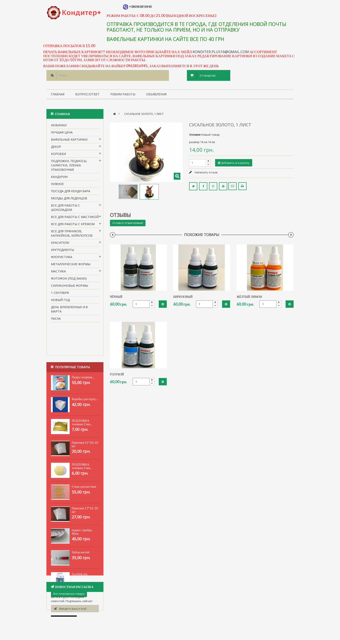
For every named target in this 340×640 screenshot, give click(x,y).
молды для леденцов (69, 200)
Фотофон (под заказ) (69, 280)
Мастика (58, 273)
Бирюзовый (183, 296)
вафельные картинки (69, 141)
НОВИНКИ (59, 127)
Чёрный (116, 296)
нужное (57, 185)
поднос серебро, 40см (82, 510)
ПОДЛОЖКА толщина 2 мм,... (82, 400)
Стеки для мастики (84, 464)
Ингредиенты (62, 251)
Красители (60, 244)
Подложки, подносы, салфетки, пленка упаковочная (69, 166)
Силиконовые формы (69, 287)
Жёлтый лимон (249, 296)
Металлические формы (70, 266)
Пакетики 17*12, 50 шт (85, 488)
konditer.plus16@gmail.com (221, 51)
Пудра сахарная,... (83, 355)
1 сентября (60, 294)
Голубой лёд (79, 552)
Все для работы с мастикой (75, 218)
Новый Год (60, 301)
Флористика (61, 258)
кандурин (59, 178)
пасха (56, 320)
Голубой (117, 374)
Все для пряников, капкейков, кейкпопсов (72, 235)
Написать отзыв (205, 172)
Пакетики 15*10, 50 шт (85, 422)
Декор (56, 148)
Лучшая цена (62, 134)
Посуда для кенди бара (70, 193)
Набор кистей (80, 530)
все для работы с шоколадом (65, 209)
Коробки (58, 155)
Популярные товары (72, 344)
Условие (195, 135)
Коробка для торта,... (85, 377)
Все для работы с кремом (73, 225)
